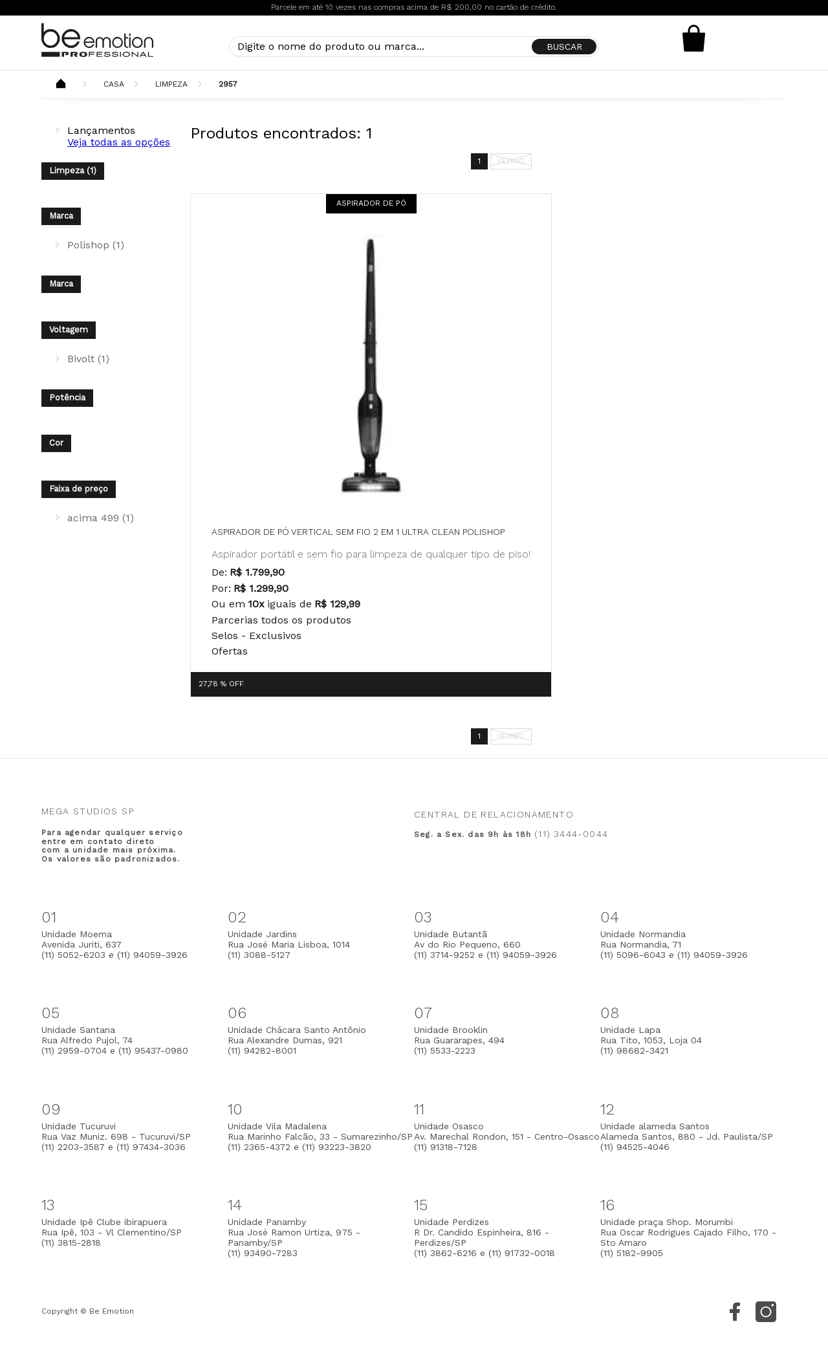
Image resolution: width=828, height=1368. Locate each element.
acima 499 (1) (100, 518)
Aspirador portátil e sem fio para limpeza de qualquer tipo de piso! (371, 554)
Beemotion (60, 84)
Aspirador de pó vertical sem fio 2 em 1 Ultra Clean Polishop (358, 532)
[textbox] (414, 46)
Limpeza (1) (72, 170)
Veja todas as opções (118, 142)
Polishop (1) (95, 245)
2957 (228, 84)
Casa (114, 84)
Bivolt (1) (88, 359)
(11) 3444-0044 (571, 834)
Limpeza (171, 84)
